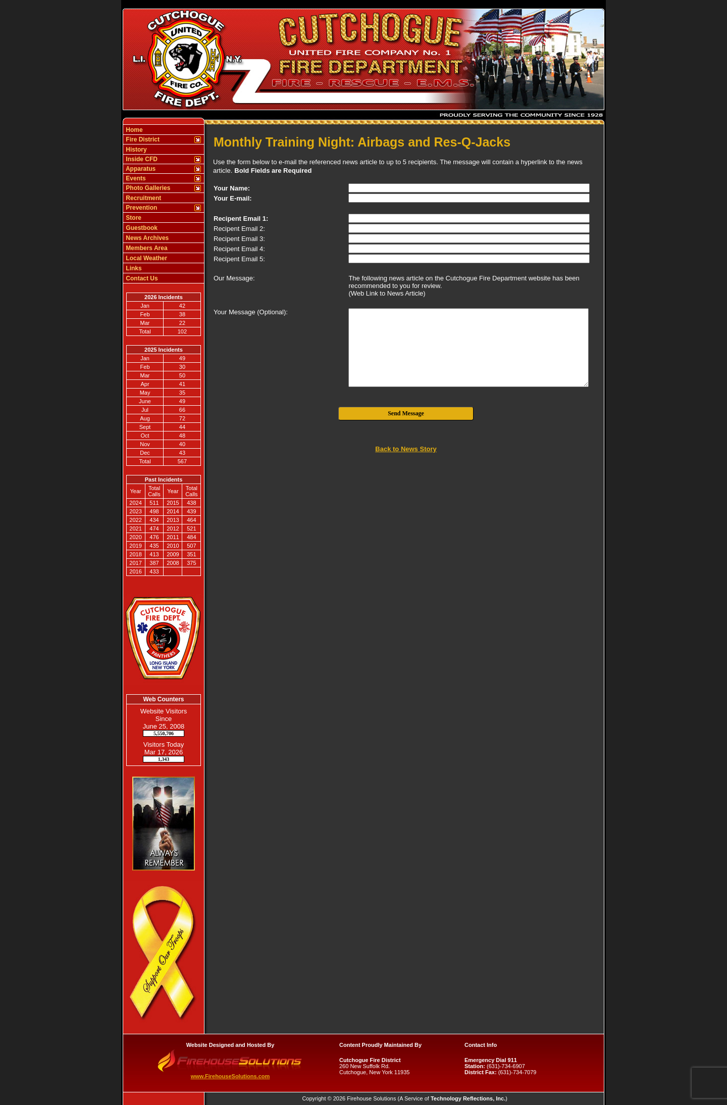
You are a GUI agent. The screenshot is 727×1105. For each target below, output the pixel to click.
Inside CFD (141, 159)
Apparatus (139, 168)
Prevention (140, 207)
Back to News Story (405, 449)
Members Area (146, 248)
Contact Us (141, 278)
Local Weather (145, 258)
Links (133, 268)
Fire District (142, 139)
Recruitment (142, 198)
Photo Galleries (147, 187)
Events (135, 178)
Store (132, 217)
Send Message (406, 413)
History (135, 149)
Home (133, 129)
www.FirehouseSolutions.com (230, 1076)
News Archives (146, 238)
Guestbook (141, 227)
